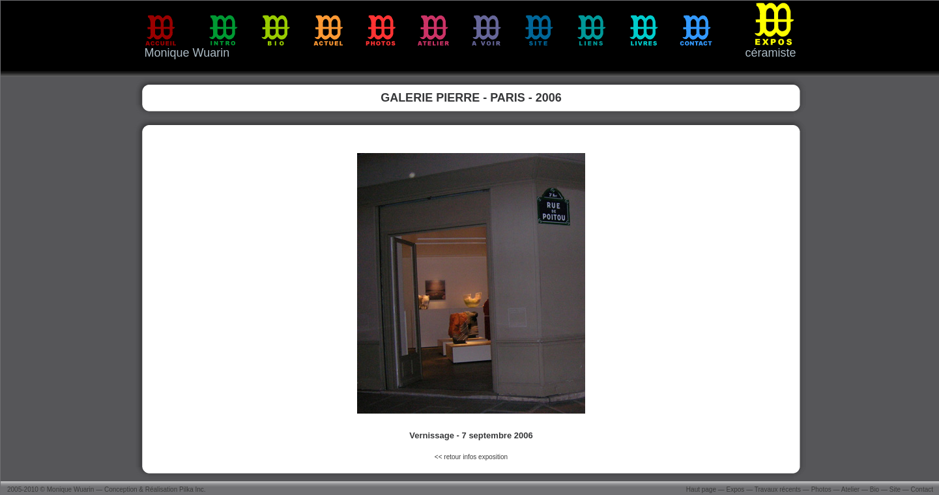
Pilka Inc (191, 489)
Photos (821, 489)
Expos (736, 489)
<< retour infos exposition (471, 456)
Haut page (701, 489)
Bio (874, 489)
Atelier (850, 489)
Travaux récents (778, 489)
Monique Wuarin (70, 489)
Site (895, 489)
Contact (922, 489)
